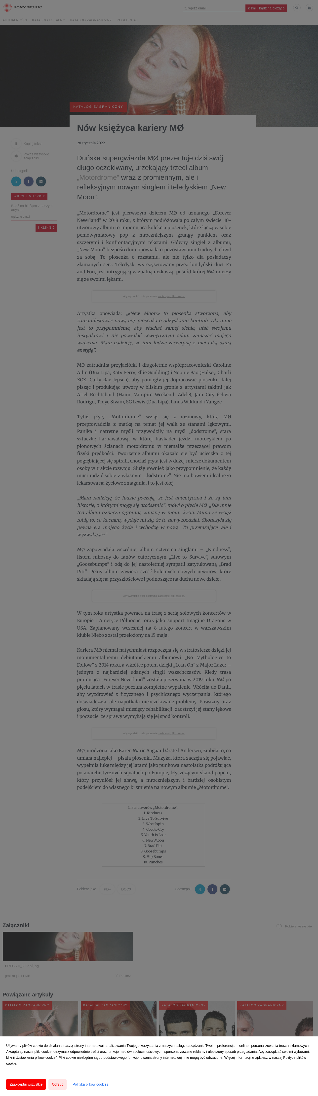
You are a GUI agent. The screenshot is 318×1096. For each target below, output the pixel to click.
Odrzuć (57, 1084)
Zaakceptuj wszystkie (26, 1084)
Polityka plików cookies (90, 1084)
